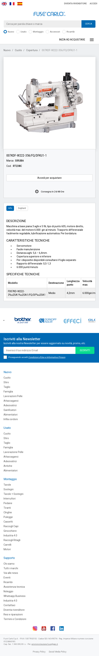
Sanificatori (10, 410)
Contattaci (9, 605)
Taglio (7, 387)
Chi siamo (9, 563)
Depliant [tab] (22, 208)
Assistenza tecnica (14, 586)
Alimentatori (11, 414)
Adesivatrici (10, 405)
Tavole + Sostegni (13, 494)
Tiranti (7, 507)
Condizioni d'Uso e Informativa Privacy (46, 357)
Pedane (8, 503)
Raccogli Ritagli (12, 540)
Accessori (53, 31)
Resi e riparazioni (13, 614)
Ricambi (68, 31)
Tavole (7, 484)
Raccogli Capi (11, 526)
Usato (21, 31)
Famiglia (8, 391)
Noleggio (8, 591)
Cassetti (8, 521)
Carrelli (7, 544)
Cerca (88, 24)
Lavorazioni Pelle (13, 396)
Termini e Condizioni (15, 619)
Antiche (8, 465)
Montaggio (36, 31)
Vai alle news (11, 573)
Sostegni (8, 489)
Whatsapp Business (15, 596)
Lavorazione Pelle (13, 452)
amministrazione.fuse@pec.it (45, 644)
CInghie (8, 512)
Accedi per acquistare (49, 177)
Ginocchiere (10, 530)
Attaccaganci (11, 400)
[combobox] (49, 24)
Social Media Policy (57, 651)
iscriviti (85, 350)
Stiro (6, 382)
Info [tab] (10, 208)
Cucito (18, 50)
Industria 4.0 (10, 535)
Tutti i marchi (11, 568)
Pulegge (8, 517)
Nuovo (9, 31)
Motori (7, 549)
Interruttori (10, 498)
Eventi (7, 577)
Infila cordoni (11, 419)
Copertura (32, 50)
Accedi (93, 3)
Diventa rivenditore (75, 3)
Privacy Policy (39, 651)
